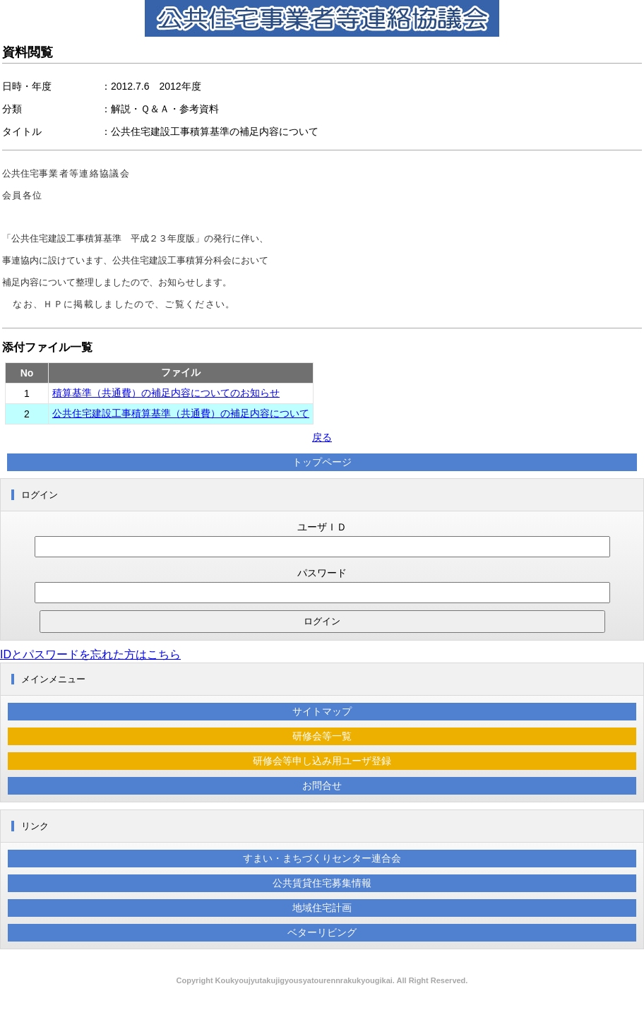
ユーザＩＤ (322, 527)
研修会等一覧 (322, 736)
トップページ (322, 462)
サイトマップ (322, 711)
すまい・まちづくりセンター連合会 (322, 858)
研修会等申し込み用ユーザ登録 (322, 760)
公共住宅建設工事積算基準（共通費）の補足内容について (180, 413)
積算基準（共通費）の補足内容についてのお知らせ (166, 392)
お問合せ (322, 785)
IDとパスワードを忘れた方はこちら (90, 654)
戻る (322, 437)
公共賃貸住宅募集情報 (322, 883)
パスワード (322, 572)
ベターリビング (322, 932)
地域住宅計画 (322, 907)
